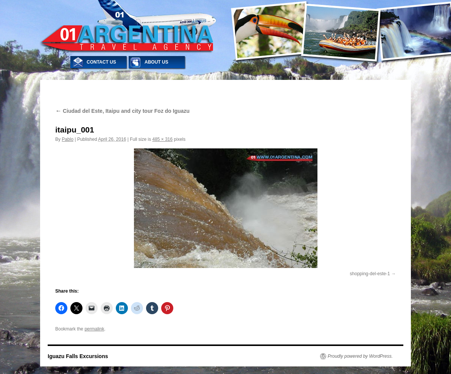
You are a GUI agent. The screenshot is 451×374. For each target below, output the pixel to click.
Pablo (67, 139)
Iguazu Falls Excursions (78, 356)
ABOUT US (156, 62)
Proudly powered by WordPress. (360, 356)
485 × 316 (162, 139)
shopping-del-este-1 (370, 273)
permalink (94, 329)
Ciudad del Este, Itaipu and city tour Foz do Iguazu (122, 111)
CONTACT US (101, 62)
